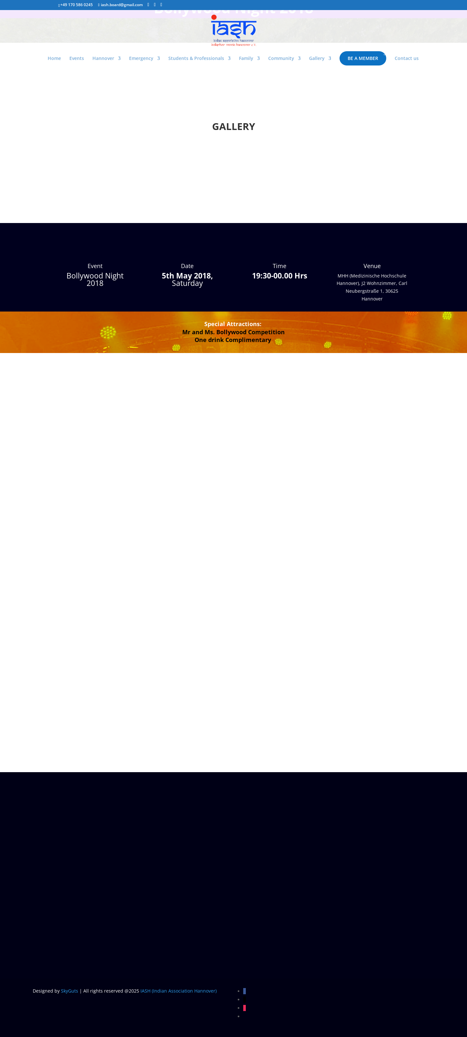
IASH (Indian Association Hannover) (178, 991)
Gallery (317, 58)
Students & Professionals (196, 58)
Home (54, 58)
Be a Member (363, 58)
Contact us (407, 58)
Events (76, 58)
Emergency (141, 58)
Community (281, 58)
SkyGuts (69, 991)
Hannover (103, 58)
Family (246, 58)
